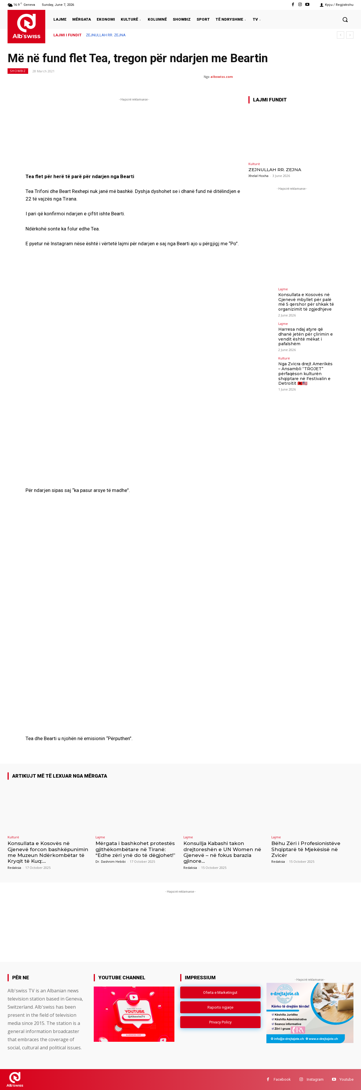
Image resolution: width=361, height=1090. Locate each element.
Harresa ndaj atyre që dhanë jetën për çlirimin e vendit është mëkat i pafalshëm (305, 336)
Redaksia (14, 867)
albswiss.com (221, 76)
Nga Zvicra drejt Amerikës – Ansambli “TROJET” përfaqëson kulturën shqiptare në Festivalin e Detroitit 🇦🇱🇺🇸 (305, 373)
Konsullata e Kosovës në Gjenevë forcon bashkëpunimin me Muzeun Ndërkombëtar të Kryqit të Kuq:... (48, 852)
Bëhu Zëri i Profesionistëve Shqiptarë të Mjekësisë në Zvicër (305, 849)
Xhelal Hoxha (258, 175)
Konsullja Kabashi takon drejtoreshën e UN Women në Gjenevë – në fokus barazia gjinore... (222, 852)
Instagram (315, 1079)
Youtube (346, 1079)
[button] (345, 19)
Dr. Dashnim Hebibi (110, 861)
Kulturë (254, 163)
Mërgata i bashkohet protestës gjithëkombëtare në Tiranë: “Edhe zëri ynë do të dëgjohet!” (135, 849)
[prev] (340, 35)
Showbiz (18, 71)
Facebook (282, 1079)
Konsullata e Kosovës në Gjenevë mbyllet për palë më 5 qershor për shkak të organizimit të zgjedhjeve (306, 302)
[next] (349, 35)
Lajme (283, 289)
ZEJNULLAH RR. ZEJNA (106, 35)
